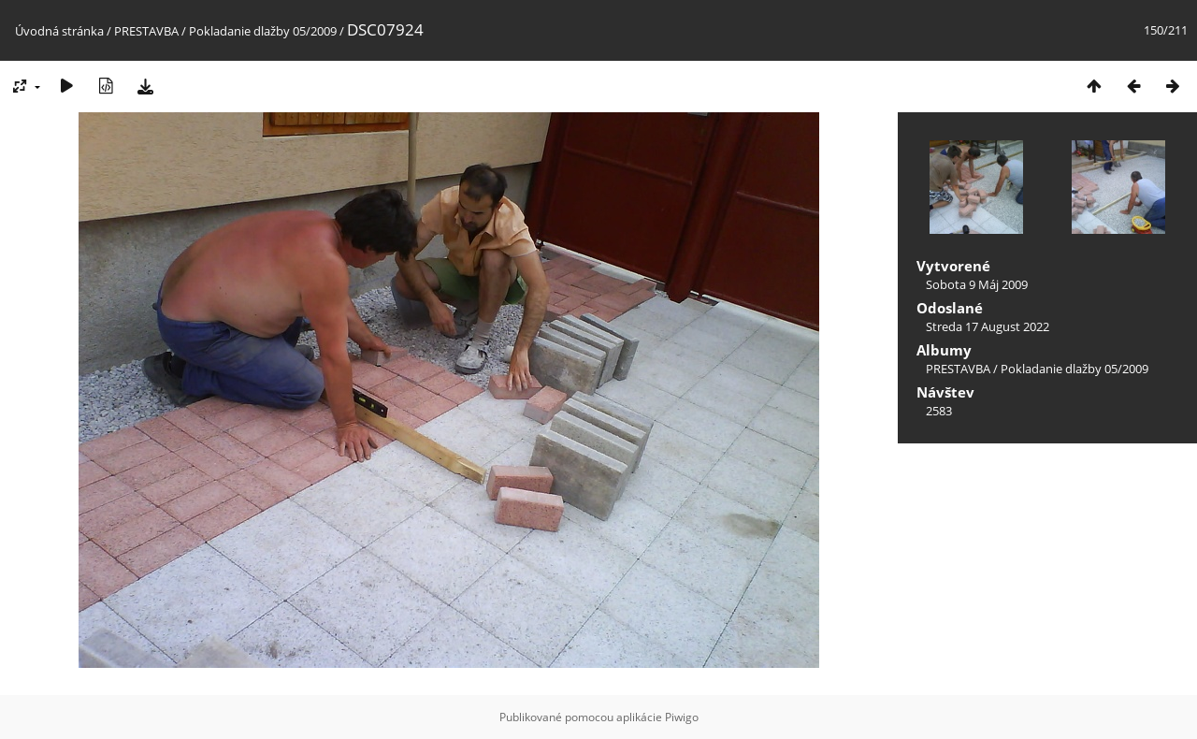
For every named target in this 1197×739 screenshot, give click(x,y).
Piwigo (682, 717)
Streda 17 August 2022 (987, 326)
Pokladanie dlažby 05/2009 (263, 30)
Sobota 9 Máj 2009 (977, 284)
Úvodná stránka (59, 30)
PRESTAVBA (147, 30)
